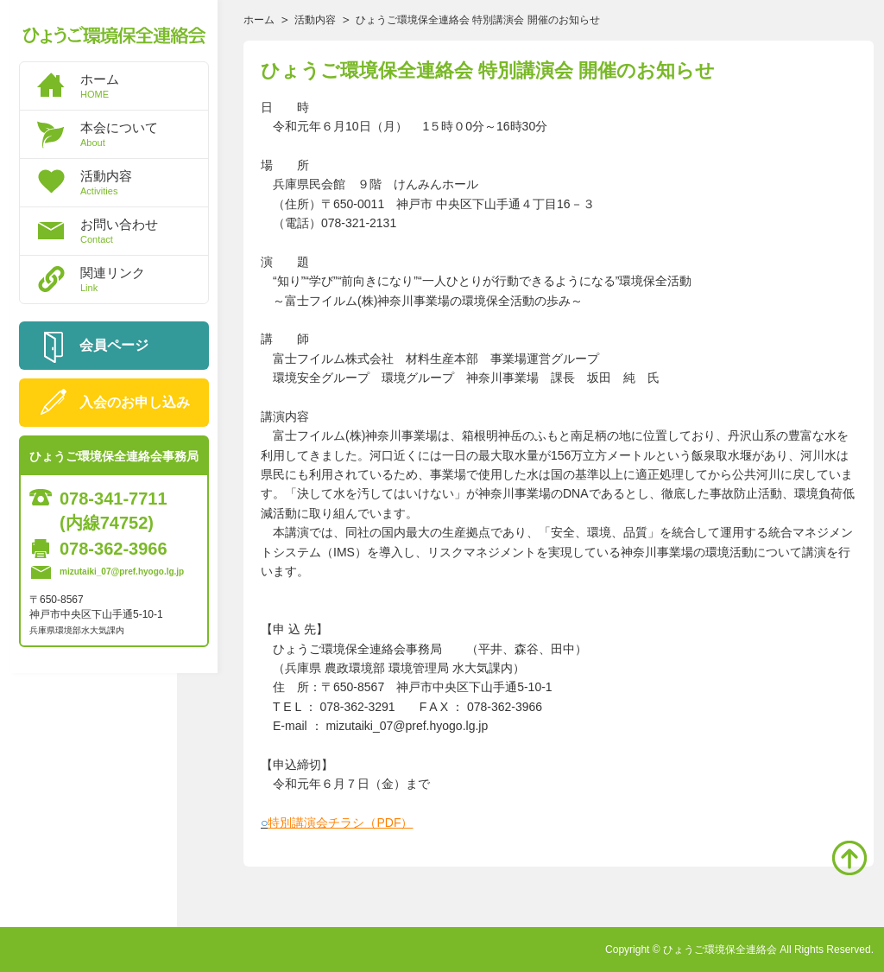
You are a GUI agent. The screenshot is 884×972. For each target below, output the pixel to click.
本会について (144, 134)
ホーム (144, 85)
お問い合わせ (144, 231)
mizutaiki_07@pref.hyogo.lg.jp (122, 571)
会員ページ (113, 345)
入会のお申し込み (134, 402)
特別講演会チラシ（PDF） (340, 822)
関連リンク (144, 279)
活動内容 (144, 182)
